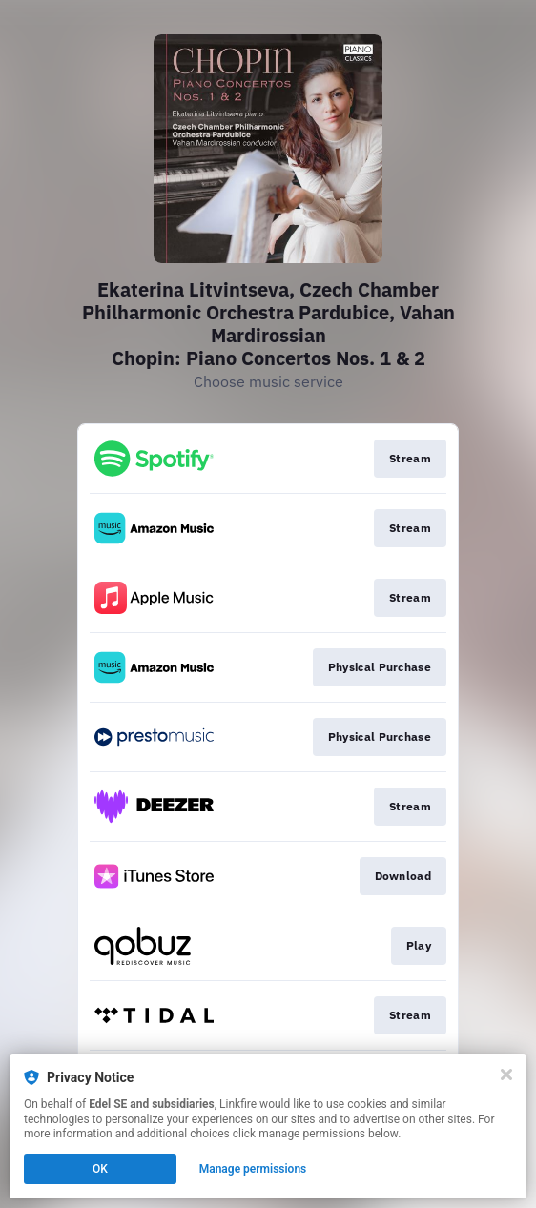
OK (100, 1169)
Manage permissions (253, 1169)
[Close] (506, 1074)
